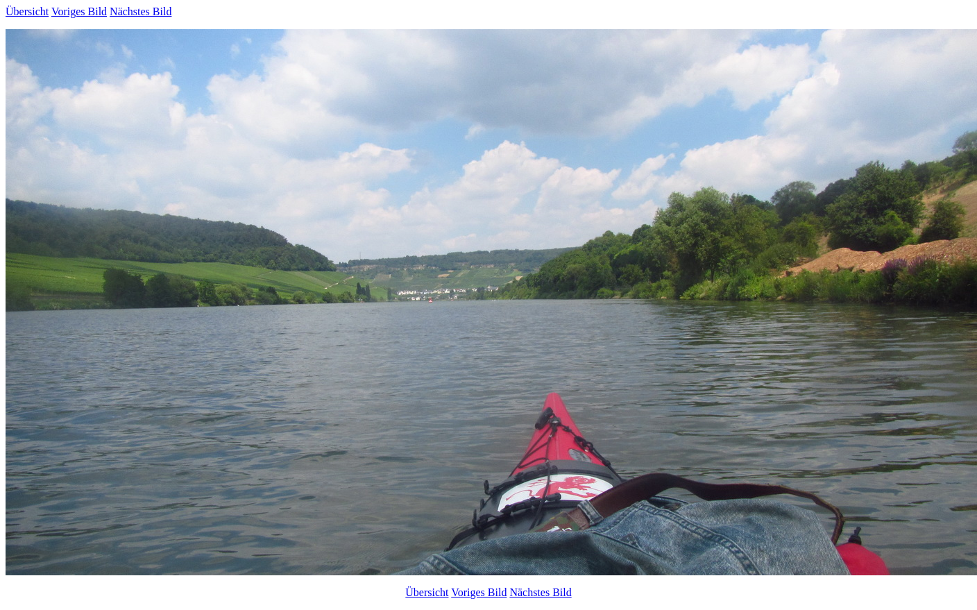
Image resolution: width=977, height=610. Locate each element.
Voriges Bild (79, 11)
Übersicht (27, 11)
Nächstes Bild (140, 11)
